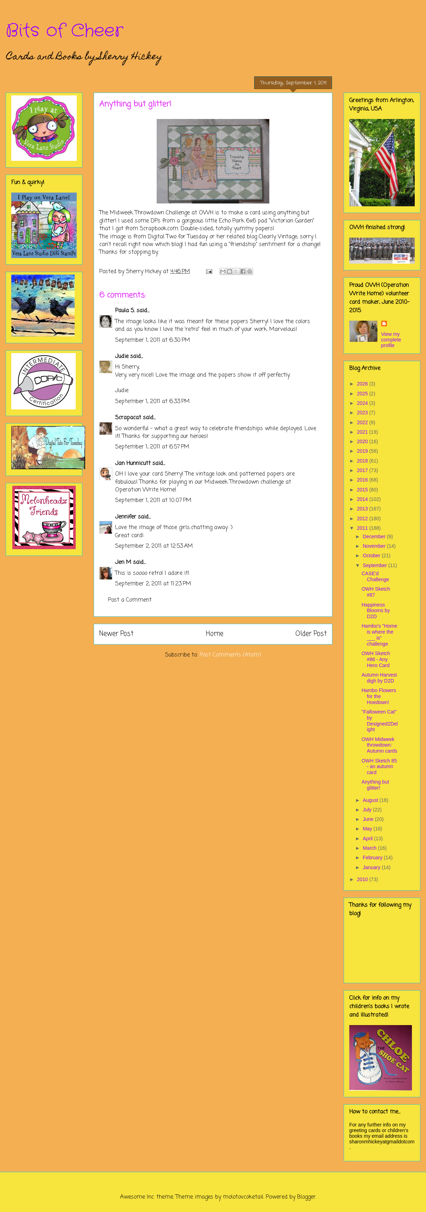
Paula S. (125, 311)
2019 (363, 451)
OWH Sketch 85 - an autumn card (379, 766)
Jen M (123, 562)
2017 (363, 470)
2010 (363, 879)
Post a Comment (130, 600)
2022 (363, 422)
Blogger (306, 1197)
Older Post (311, 634)
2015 (363, 489)
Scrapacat (128, 418)
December (375, 536)
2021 (363, 432)
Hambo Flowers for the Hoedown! (379, 696)
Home (214, 634)
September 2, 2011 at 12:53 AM (154, 546)
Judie (122, 356)
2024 (363, 403)
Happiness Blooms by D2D (376, 611)
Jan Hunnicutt (133, 463)
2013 (363, 508)
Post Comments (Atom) (230, 655)
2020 (363, 441)
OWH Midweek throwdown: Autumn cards (379, 745)
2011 (363, 528)
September (375, 565)
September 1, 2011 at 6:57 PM (152, 447)
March (370, 848)
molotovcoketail (243, 1197)
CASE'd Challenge (375, 576)
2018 (363, 461)
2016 (363, 480)
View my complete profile (391, 339)
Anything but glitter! (375, 785)
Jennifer (125, 517)
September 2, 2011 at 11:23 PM (153, 584)
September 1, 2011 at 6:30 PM (152, 340)
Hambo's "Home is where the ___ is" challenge (379, 634)
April (368, 838)
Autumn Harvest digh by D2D (379, 678)
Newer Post (116, 634)
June (369, 819)
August (371, 800)
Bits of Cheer (64, 31)
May (368, 828)
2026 (363, 384)
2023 (363, 412)
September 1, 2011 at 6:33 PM (152, 401)
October (372, 555)
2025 (363, 393)
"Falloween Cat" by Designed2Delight (380, 720)
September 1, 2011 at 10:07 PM (153, 500)
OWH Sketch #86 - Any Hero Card (376, 659)
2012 (363, 518)
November (375, 546)
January (372, 867)
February (373, 857)
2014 (363, 499)
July (368, 809)
